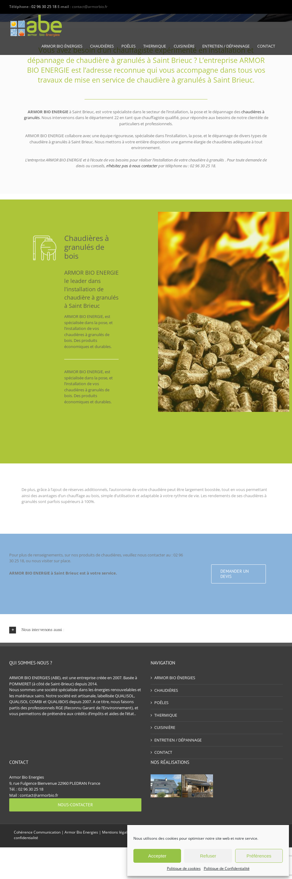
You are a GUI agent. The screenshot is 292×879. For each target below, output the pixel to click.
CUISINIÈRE (164, 727)
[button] (146, 630)
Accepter (157, 855)
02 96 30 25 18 (44, 6)
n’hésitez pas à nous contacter (131, 165)
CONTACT (163, 752)
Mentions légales (116, 832)
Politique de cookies (184, 868)
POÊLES (161, 702)
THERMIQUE (165, 715)
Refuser (208, 855)
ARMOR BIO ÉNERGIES (174, 677)
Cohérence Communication (37, 832)
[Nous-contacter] (75, 804)
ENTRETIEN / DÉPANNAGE (178, 740)
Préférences (259, 855)
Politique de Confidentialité (227, 868)
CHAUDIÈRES (166, 690)
